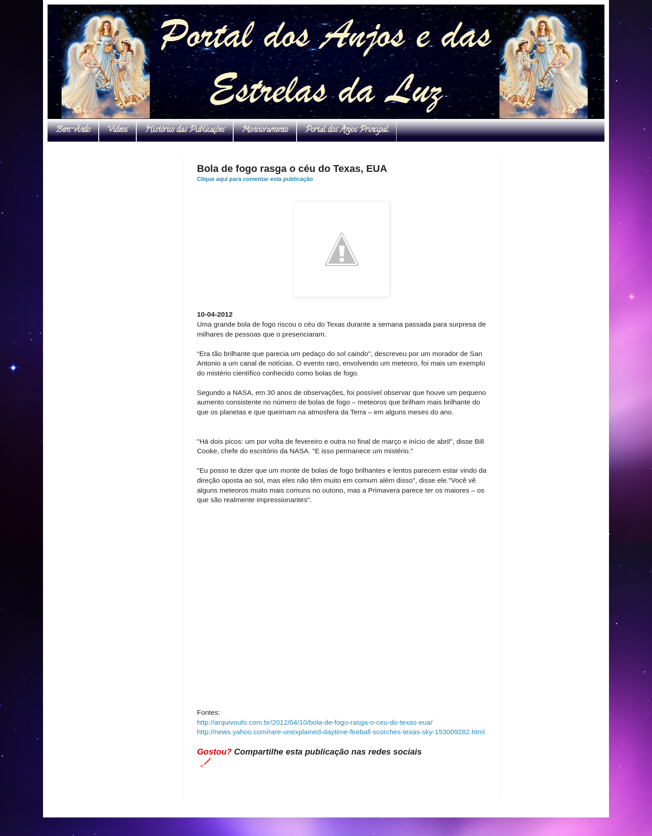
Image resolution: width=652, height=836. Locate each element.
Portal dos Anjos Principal (346, 130)
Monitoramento (265, 130)
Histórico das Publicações (185, 130)
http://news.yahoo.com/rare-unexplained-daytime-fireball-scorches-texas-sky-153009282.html (341, 732)
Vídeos (117, 130)
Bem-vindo (73, 130)
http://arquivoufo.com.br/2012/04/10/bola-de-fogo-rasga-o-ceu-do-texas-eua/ (314, 722)
